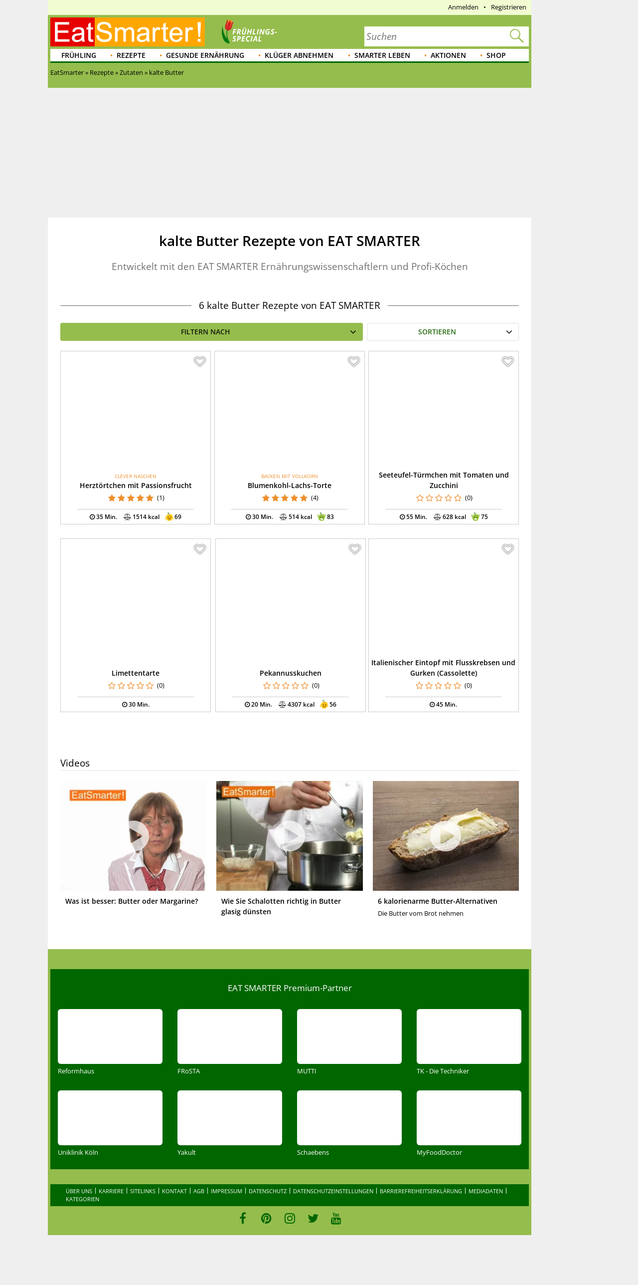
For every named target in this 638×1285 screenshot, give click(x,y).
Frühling (78, 55)
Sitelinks (143, 1191)
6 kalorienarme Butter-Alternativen (437, 901)
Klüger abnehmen (299, 55)
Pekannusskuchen (290, 673)
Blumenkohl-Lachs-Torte (289, 485)
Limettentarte (136, 673)
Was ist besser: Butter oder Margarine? (131, 901)
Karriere (111, 1191)
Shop (496, 55)
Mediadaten (486, 1191)
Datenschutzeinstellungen (333, 1191)
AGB (198, 1191)
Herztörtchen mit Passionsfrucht (136, 485)
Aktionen (448, 55)
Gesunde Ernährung (205, 55)
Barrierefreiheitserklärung (421, 1191)
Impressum (226, 1191)
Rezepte (131, 55)
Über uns (79, 1191)
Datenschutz (268, 1191)
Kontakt (174, 1191)
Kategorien (82, 1199)
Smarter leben (382, 55)
